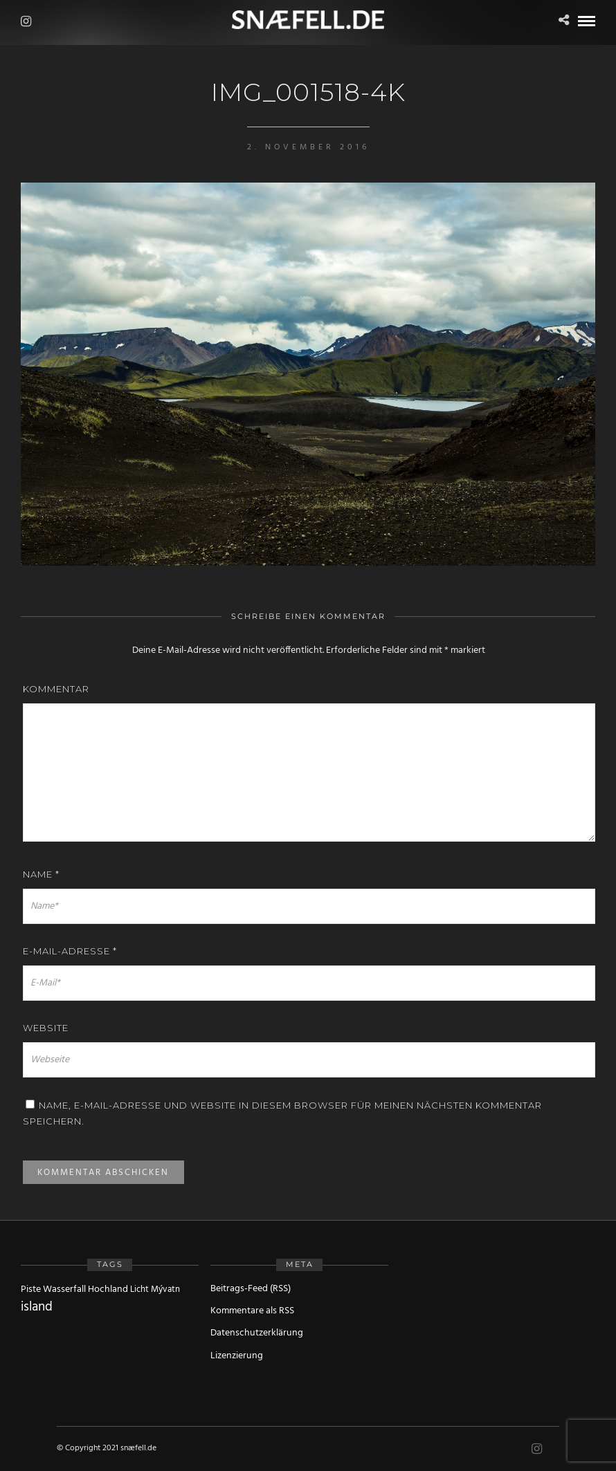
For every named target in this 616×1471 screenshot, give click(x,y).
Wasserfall (64, 1289)
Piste (31, 1289)
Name (41, 874)
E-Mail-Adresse (70, 950)
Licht (139, 1289)
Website (46, 1027)
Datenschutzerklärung (256, 1333)
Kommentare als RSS (252, 1311)
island (37, 1307)
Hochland (108, 1289)
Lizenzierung (236, 1356)
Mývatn (165, 1289)
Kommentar (56, 688)
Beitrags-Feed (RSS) (250, 1289)
